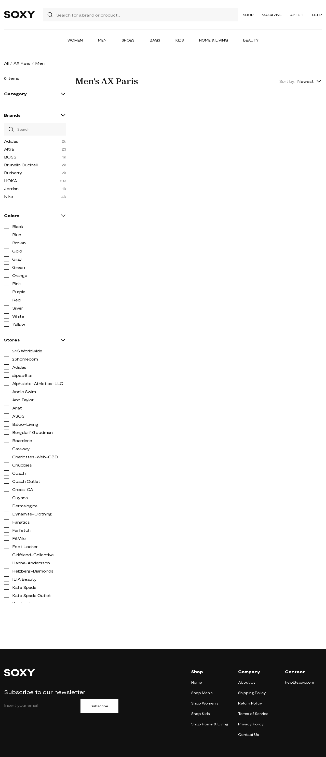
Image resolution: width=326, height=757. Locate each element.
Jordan (11, 188)
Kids (179, 40)
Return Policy (250, 703)
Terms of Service (253, 713)
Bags (155, 40)
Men (102, 40)
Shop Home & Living (209, 724)
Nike (8, 196)
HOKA (10, 180)
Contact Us (248, 734)
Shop (248, 15)
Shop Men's (202, 692)
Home (196, 682)
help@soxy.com (299, 682)
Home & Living (213, 40)
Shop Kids (200, 713)
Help (317, 15)
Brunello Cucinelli (21, 164)
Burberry (13, 172)
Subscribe (99, 706)
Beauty (251, 40)
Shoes (128, 40)
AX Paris (21, 63)
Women (75, 40)
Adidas (11, 141)
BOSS (10, 156)
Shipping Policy (252, 692)
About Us (246, 682)
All (6, 63)
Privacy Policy (251, 724)
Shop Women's (205, 703)
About (297, 15)
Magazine (272, 15)
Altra (9, 149)
